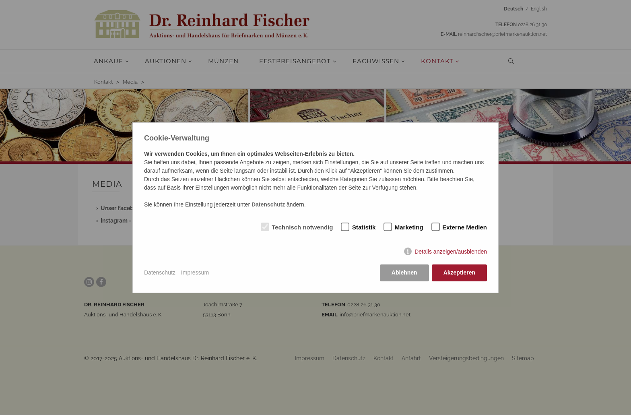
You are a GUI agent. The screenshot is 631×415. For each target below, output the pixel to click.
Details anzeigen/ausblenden (450, 251)
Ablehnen (404, 272)
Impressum (195, 272)
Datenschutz (159, 272)
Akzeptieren (459, 272)
